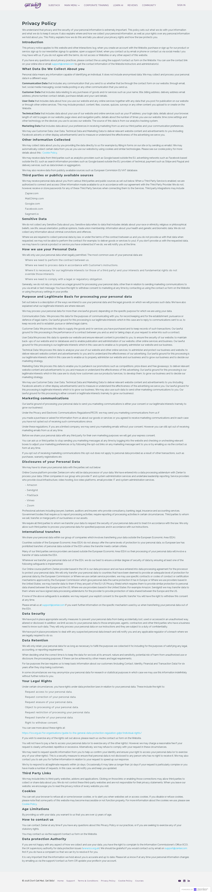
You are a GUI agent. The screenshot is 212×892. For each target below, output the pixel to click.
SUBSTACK (52, 5)
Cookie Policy (49, 152)
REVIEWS (131, 5)
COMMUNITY (147, 5)
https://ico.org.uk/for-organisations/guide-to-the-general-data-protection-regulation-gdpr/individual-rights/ (82, 733)
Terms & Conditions (88, 881)
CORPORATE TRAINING (94, 5)
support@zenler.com (63, 64)
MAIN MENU (70, 5)
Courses (139, 881)
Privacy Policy (108, 881)
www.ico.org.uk (91, 848)
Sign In (181, 5)
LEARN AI (116, 5)
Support (70, 881)
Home (60, 881)
